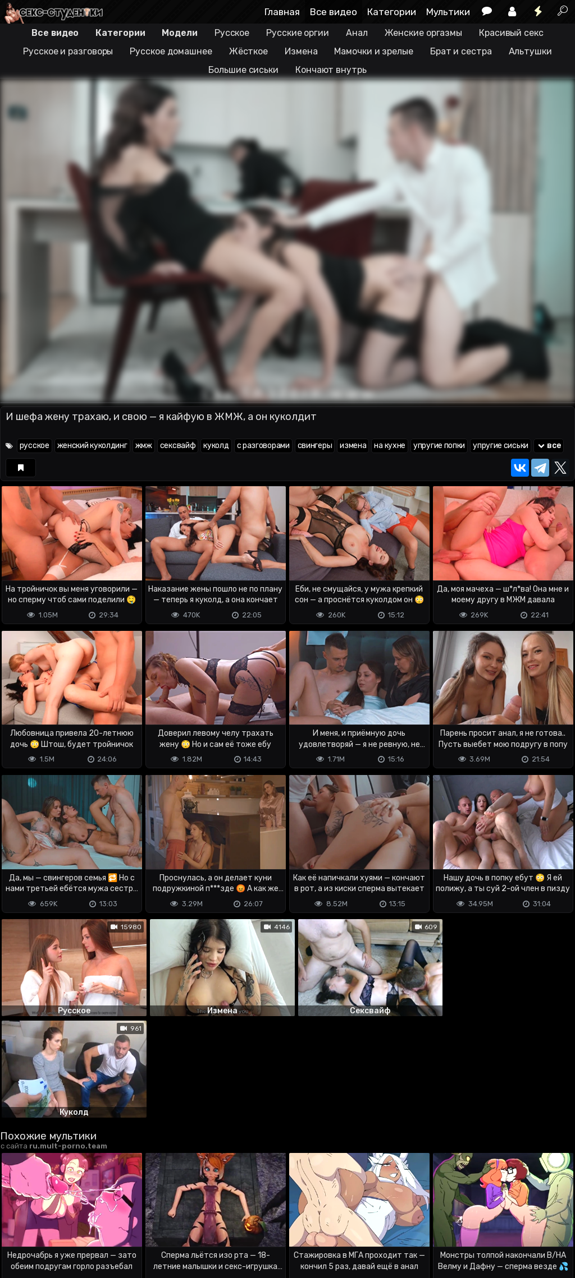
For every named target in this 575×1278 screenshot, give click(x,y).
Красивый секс (511, 32)
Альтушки (530, 51)
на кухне (389, 445)
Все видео (333, 11)
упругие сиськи (500, 445)
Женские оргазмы (424, 32)
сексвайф (178, 445)
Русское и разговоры (68, 51)
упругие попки (439, 445)
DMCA (18, 1225)
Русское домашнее (171, 51)
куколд (216, 445)
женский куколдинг (92, 445)
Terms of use (58, 1225)
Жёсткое (248, 51)
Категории (391, 11)
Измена (301, 51)
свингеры (315, 445)
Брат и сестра (461, 51)
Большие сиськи (243, 69)
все (548, 445)
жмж (143, 445)
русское (34, 445)
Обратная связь (117, 1225)
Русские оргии (297, 32)
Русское (232, 32)
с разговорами (263, 445)
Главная (282, 11)
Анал (357, 32)
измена (353, 445)
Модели (179, 32)
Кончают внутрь (331, 69)
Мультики (448, 11)
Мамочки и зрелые (373, 51)
